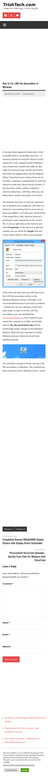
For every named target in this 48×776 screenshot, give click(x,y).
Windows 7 (8, 529)
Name (6, 622)
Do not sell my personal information (19, 765)
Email (6, 634)
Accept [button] (24, 770)
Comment (8, 583)
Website (6, 646)
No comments (28, 93)
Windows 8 (20, 529)
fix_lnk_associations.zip (13, 317)
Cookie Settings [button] (11, 770)
